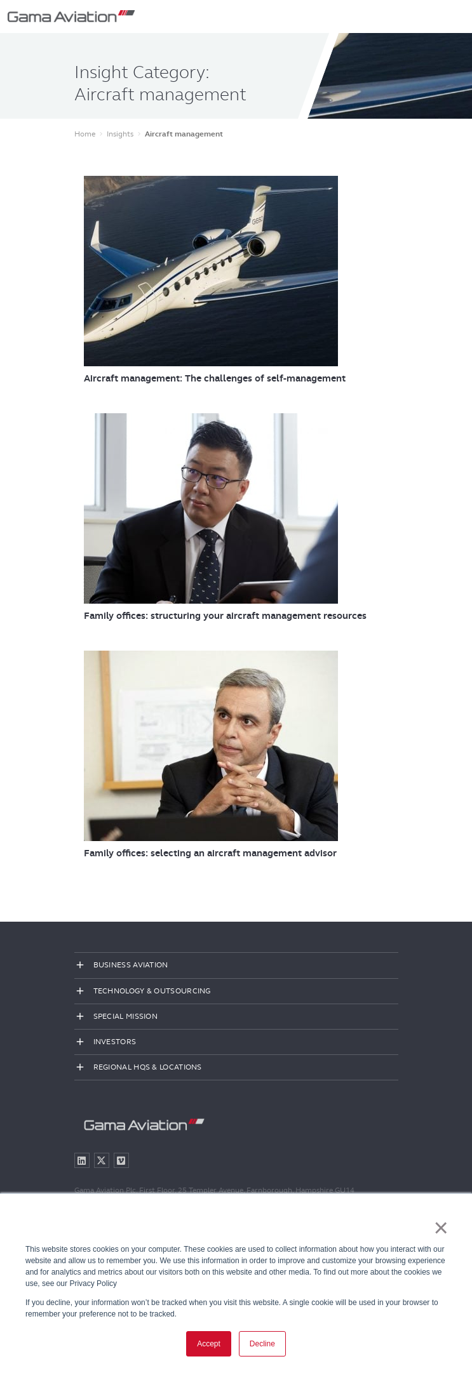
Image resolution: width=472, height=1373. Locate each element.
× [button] (441, 1228)
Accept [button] (208, 1343)
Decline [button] (262, 1343)
